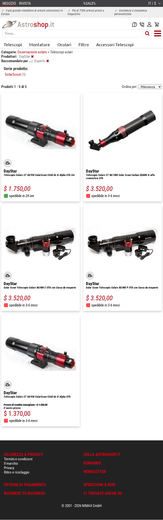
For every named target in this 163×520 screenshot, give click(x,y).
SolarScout (15, 74)
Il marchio (11, 463)
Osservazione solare (32, 52)
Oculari (64, 44)
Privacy (9, 468)
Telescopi (13, 44)
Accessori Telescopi (115, 44)
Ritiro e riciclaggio (16, 472)
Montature (39, 44)
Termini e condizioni (18, 459)
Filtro (84, 44)
